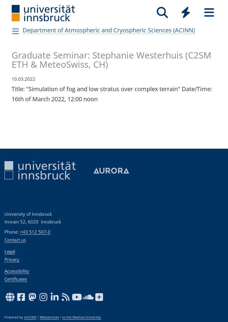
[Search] (162, 12)
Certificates (15, 279)
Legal (9, 251)
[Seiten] (209, 12)
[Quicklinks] (185, 12)
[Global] (186, 13)
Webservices (49, 317)
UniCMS (30, 317)
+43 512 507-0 (35, 232)
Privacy (11, 259)
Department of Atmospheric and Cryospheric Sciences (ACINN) (109, 30)
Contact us (15, 240)
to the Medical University (81, 317)
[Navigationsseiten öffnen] (15, 31)
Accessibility (16, 271)
